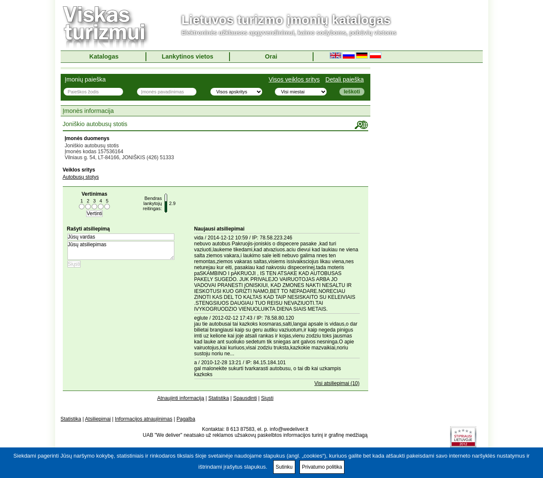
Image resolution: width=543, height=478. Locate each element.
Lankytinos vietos (187, 56)
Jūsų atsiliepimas (120, 250)
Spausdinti (245, 398)
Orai (271, 56)
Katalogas (104, 56)
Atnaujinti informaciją (180, 398)
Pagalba (185, 419)
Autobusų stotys (81, 177)
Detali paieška (344, 79)
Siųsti (267, 398)
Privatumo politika (322, 467)
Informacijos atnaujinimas (143, 419)
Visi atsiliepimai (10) (336, 383)
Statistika (218, 398)
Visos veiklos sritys (294, 79)
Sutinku (284, 467)
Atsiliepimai (98, 419)
